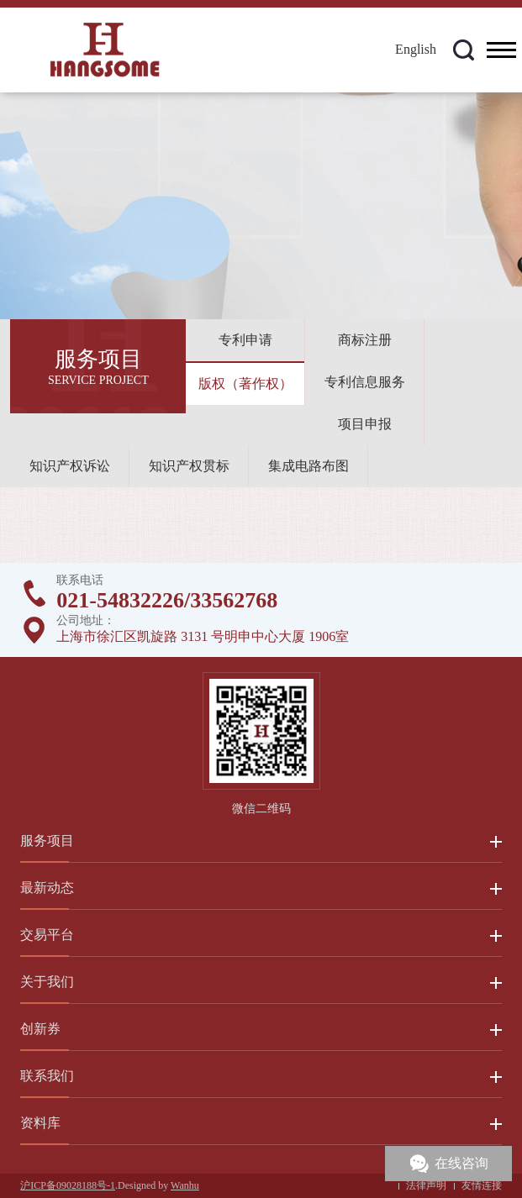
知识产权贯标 (189, 466)
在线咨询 (461, 1163)
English (415, 49)
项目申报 (365, 424)
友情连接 (481, 1185)
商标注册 (365, 340)
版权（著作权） (245, 383)
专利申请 (245, 340)
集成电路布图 (308, 466)
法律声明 (426, 1185)
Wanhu (185, 1185)
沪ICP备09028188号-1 (67, 1185)
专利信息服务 (364, 382)
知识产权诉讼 (69, 466)
